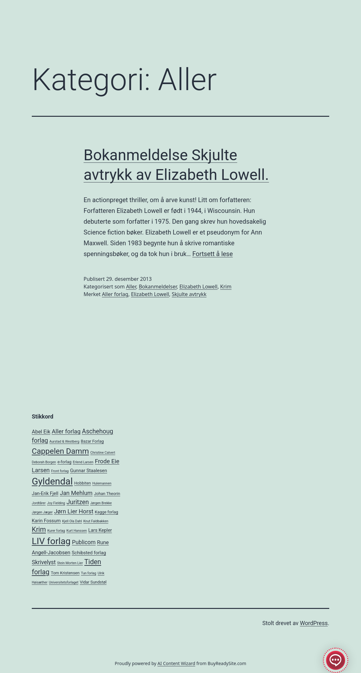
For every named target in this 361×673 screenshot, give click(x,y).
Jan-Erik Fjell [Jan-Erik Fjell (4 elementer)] (45, 493)
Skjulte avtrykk (189, 294)
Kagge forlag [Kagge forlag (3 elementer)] (106, 512)
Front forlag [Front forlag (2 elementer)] (60, 471)
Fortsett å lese (212, 254)
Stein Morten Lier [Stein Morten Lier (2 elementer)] (70, 563)
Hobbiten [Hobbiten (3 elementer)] (82, 483)
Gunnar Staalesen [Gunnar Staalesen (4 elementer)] (88, 470)
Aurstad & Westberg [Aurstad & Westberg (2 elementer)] (64, 441)
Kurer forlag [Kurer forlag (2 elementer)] (56, 531)
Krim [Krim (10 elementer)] (39, 529)
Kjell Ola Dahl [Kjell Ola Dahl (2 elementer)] (72, 521)
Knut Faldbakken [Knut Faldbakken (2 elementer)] (95, 521)
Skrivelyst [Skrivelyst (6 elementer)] (44, 562)
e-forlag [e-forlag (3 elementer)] (65, 461)
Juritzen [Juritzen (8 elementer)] (77, 502)
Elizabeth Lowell (198, 286)
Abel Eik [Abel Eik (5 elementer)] (41, 432)
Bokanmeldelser (158, 286)
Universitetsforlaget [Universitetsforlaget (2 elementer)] (63, 582)
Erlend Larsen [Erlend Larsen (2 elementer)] (83, 462)
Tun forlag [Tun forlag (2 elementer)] (88, 573)
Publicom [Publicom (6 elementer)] (84, 542)
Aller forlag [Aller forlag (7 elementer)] (66, 431)
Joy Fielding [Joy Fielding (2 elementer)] (56, 503)
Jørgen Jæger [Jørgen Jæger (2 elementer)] (42, 512)
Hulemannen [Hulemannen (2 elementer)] (101, 483)
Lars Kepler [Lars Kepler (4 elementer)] (100, 530)
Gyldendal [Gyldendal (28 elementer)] (52, 481)
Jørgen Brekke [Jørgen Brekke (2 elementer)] (101, 503)
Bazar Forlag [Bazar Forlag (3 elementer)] (92, 441)
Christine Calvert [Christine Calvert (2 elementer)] (102, 453)
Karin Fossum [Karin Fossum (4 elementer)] (46, 521)
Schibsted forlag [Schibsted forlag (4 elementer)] (89, 553)
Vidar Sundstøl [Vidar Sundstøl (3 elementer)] (93, 582)
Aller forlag (115, 294)
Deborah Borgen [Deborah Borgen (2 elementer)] (44, 462)
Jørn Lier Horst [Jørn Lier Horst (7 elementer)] (73, 511)
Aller (131, 286)
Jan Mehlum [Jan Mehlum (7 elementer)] (76, 493)
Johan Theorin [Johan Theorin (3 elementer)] (107, 493)
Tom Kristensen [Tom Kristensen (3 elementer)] (65, 573)
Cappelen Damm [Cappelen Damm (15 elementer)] (60, 451)
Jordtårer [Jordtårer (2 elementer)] (39, 503)
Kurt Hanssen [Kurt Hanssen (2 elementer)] (76, 531)
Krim (226, 286)
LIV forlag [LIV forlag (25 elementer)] (51, 541)
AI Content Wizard (176, 663)
